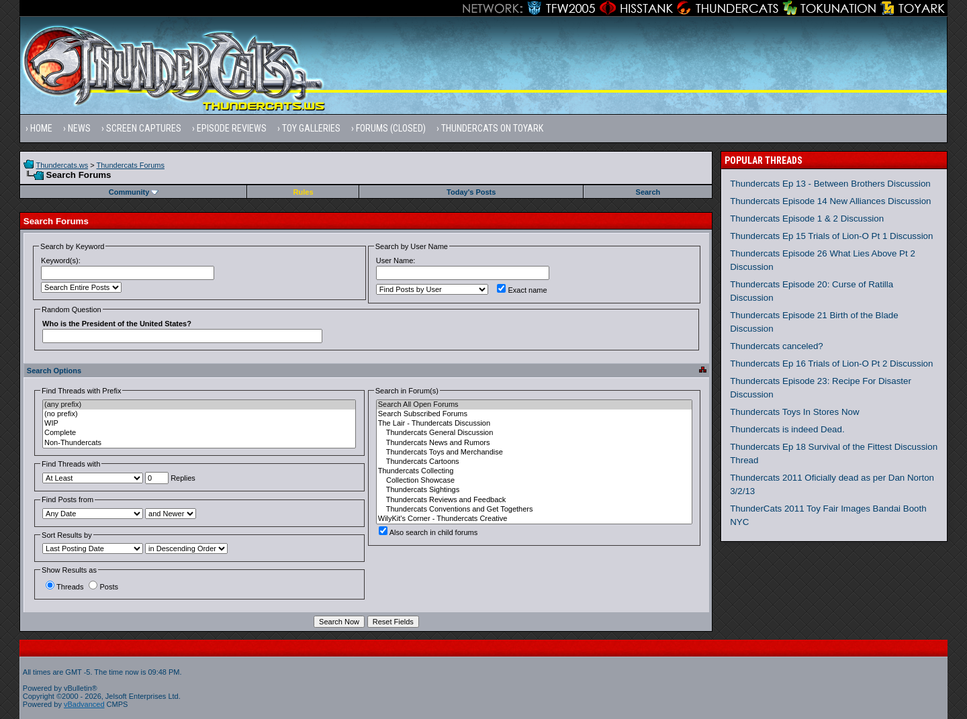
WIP (199, 423)
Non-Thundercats (199, 443)
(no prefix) (199, 414)
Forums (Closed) (391, 128)
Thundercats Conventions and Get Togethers (534, 509)
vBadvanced (84, 704)
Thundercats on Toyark (492, 128)
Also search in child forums (428, 532)
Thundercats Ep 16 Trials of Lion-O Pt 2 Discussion (831, 363)
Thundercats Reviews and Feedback (534, 500)
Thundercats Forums (131, 165)
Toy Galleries (311, 128)
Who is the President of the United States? (116, 324)
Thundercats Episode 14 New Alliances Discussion (830, 201)
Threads (64, 587)
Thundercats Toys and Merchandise (534, 452)
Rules (303, 192)
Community (134, 192)
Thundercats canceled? (776, 346)
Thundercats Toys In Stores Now (794, 412)
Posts (103, 587)
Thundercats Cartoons (534, 462)
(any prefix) (199, 405)
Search (648, 192)
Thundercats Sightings (534, 490)
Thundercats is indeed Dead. (787, 429)
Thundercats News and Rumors (534, 443)
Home (41, 128)
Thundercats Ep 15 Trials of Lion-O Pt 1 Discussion (831, 236)
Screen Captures (143, 128)
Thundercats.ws (62, 165)
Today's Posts (471, 192)
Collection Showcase (534, 480)
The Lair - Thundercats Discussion (534, 423)
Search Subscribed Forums (534, 414)
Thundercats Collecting (534, 471)
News (79, 128)
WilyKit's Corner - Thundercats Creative (534, 519)
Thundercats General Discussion (534, 433)
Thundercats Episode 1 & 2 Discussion (807, 218)
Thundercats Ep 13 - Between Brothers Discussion (830, 184)
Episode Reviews (232, 128)
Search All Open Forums (534, 405)
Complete (199, 433)
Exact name (522, 290)
